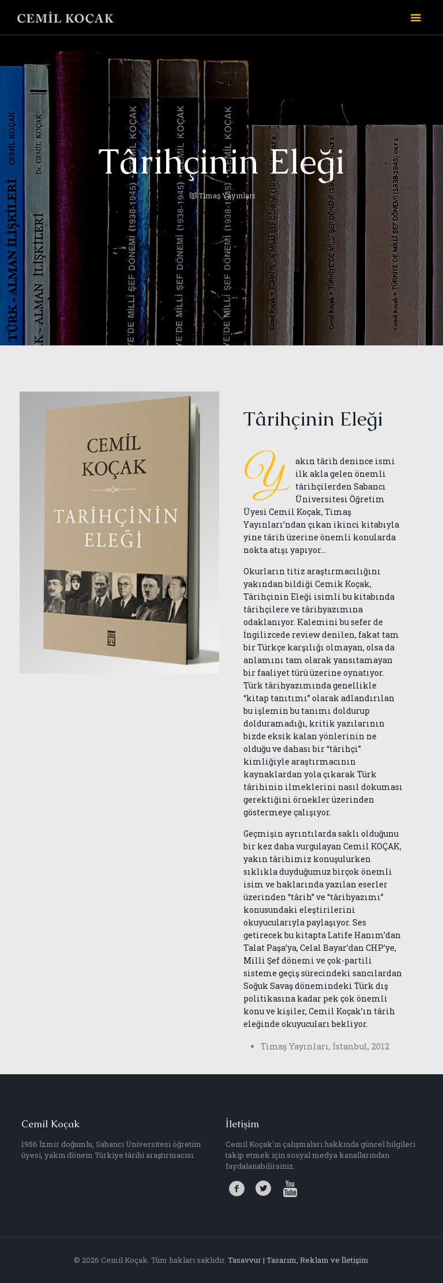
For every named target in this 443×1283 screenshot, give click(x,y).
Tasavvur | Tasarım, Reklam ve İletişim (298, 1260)
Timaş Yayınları (226, 195)
